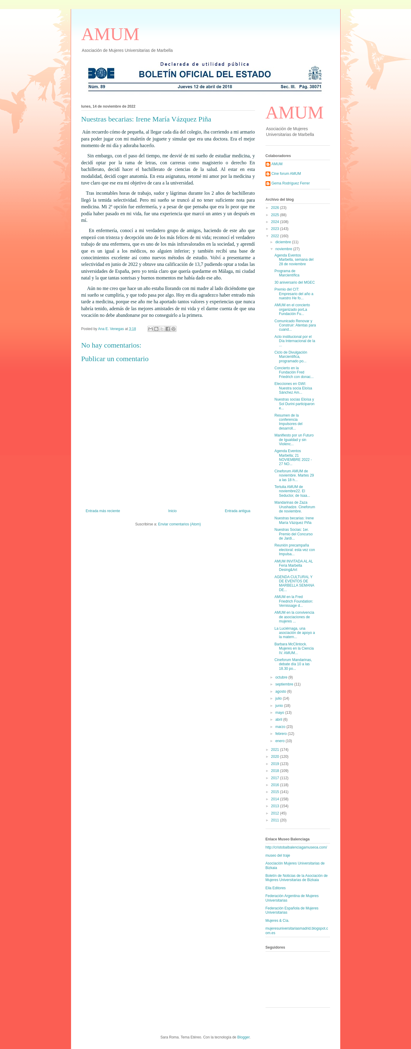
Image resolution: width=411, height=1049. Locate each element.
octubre (281, 677)
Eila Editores (276, 888)
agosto (281, 691)
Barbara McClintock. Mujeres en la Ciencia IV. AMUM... (293, 648)
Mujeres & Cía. (277, 920)
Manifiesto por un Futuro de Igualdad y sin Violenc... (293, 439)
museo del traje (278, 855)
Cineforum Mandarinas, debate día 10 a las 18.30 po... (293, 664)
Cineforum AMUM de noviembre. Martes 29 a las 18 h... (294, 475)
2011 (275, 820)
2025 (275, 215)
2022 (275, 236)
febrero (281, 734)
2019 (275, 764)
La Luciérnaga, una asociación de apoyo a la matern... (294, 632)
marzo (280, 727)
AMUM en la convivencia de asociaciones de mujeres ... (294, 616)
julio (279, 698)
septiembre (284, 684)
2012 (275, 813)
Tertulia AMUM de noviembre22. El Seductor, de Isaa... (292, 491)
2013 (275, 806)
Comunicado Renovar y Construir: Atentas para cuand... (295, 325)
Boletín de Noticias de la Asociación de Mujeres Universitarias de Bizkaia (297, 878)
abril (279, 719)
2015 (275, 792)
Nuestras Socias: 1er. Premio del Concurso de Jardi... (293, 534)
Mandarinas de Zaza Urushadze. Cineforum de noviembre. (294, 506)
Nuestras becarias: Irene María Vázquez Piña (294, 520)
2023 (275, 229)
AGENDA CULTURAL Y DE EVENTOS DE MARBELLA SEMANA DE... (294, 583)
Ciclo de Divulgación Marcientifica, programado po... (290, 356)
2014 (275, 799)
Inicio (172, 511)
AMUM (110, 34)
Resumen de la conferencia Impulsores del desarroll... (288, 421)
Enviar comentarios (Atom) (179, 524)
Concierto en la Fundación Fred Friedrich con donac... (293, 372)
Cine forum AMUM (286, 174)
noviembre (284, 249)
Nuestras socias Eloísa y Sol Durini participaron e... (294, 403)
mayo (280, 712)
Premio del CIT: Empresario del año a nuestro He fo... (293, 293)
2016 (275, 785)
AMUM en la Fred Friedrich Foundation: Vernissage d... (293, 601)
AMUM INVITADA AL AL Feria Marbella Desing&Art (293, 565)
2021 (275, 750)
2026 (275, 208)
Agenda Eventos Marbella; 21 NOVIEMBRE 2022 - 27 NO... (293, 457)
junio (279, 706)
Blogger (243, 1037)
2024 (275, 222)
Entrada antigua (238, 511)
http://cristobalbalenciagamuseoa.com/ (296, 847)
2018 (275, 771)
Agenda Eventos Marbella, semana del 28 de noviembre (293, 259)
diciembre (283, 242)
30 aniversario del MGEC (294, 282)
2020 (275, 756)
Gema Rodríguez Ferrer (291, 183)
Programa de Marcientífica (286, 273)
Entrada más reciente (103, 511)
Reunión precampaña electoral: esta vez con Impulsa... (294, 549)
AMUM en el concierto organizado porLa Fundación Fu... (292, 309)
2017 (275, 778)
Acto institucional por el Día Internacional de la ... (294, 341)
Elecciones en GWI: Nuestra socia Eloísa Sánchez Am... (293, 388)
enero (280, 741)
